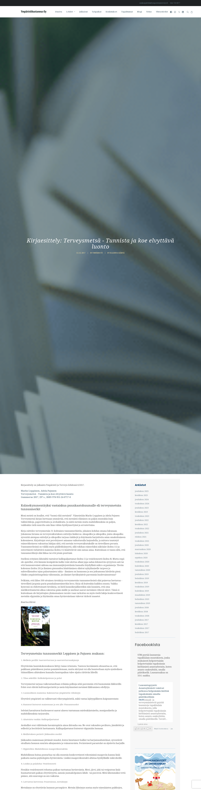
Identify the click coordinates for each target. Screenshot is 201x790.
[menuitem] (154, 3)
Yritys (149, 12)
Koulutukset (111, 12)
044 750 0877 (175, 3)
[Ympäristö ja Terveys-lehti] (33, 11)
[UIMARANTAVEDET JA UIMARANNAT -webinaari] (155, 393)
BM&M (108, 782)
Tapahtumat (127, 12)
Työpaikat (96, 12)
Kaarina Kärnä (117, 48)
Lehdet (70, 12)
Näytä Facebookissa (161, 319)
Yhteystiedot (162, 12)
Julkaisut (83, 12)
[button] (171, 11)
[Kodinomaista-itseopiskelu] (155, 447)
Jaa (172, 319)
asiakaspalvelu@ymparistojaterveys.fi (153, 3)
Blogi (139, 12)
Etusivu (58, 12)
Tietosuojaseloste (97, 782)
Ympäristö (97, 48)
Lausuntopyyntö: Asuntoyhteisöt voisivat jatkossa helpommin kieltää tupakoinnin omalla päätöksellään (154, 281)
